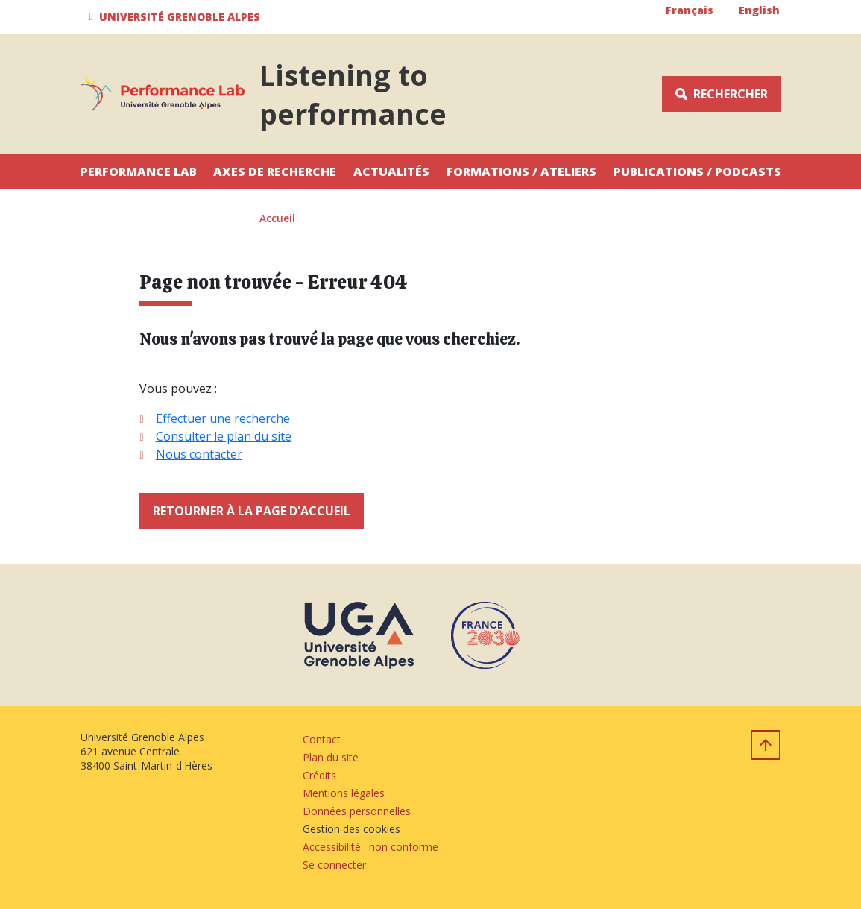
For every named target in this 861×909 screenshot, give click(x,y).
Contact (322, 739)
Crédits (319, 775)
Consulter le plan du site (223, 436)
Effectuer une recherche (223, 418)
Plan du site (331, 757)
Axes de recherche (274, 171)
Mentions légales (344, 793)
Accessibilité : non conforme (370, 847)
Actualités (391, 171)
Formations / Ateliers (521, 171)
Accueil (277, 218)
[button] (177, 17)
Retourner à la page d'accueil (251, 511)
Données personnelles (357, 811)
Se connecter (334, 865)
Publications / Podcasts (697, 171)
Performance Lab (139, 171)
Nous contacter (199, 454)
